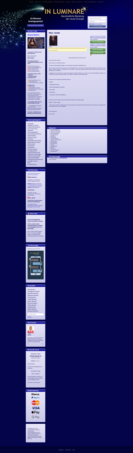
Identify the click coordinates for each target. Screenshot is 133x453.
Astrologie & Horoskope (34, 140)
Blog (68, 2)
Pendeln (52, 147)
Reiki (29, 163)
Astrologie (30, 123)
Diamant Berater (33, 311)
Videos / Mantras (77, 2)
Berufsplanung (53, 143)
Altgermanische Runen (34, 142)
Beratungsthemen (90, 2)
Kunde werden (48, 2)
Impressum (61, 449)
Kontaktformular (35, 379)
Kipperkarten (53, 137)
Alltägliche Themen (33, 125)
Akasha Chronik (32, 137)
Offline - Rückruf (97, 37)
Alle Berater (31, 289)
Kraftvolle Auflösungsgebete (33, 131)
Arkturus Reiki (32, 135)
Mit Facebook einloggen (97, 26)
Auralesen (30, 139)
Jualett (29, 334)
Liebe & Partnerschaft (34, 152)
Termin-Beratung (97, 42)
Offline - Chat (97, 45)
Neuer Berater (32, 301)
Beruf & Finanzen (32, 149)
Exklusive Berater (33, 295)
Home (31, 2)
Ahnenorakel (31, 144)
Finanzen (52, 145)
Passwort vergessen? (98, 24)
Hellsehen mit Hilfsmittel (55, 139)
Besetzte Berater (33, 293)
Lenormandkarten (54, 138)
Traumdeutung (53, 151)
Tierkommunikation (54, 150)
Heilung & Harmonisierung (35, 159)
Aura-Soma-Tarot (32, 129)
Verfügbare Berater (34, 291)
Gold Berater (32, 307)
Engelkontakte (53, 141)
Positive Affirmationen (34, 127)
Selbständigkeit (53, 146)
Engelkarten (53, 136)
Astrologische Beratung (34, 134)
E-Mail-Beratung (98, 53)
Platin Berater (32, 309)
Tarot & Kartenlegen (33, 157)
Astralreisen (31, 146)
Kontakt (100, 2)
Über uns (38, 2)
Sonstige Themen (33, 161)
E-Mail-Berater (32, 299)
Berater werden (60, 2)
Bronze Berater (32, 303)
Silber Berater (32, 305)
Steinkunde (52, 148)
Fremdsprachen (32, 164)
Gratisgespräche (32, 151)
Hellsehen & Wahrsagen (34, 154)
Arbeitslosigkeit (53, 142)
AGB (73, 449)
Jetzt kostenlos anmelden (35, 25)
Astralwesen (31, 147)
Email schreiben (98, 50)
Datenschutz (68, 449)
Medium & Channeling (34, 156)
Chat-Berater (32, 297)
